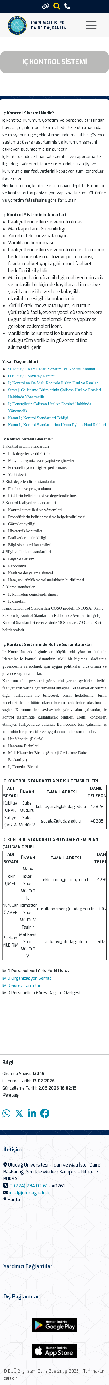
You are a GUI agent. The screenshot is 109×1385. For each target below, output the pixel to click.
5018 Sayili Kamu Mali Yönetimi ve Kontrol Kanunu (51, 369)
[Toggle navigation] (91, 25)
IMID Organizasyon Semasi (27, 978)
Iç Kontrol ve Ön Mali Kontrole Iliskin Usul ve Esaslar (53, 383)
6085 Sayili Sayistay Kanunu (32, 376)
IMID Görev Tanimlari (22, 985)
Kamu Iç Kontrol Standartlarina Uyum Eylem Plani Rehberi (57, 425)
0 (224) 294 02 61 (28, 1186)
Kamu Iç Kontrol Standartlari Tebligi (38, 418)
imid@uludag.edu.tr (29, 1193)
